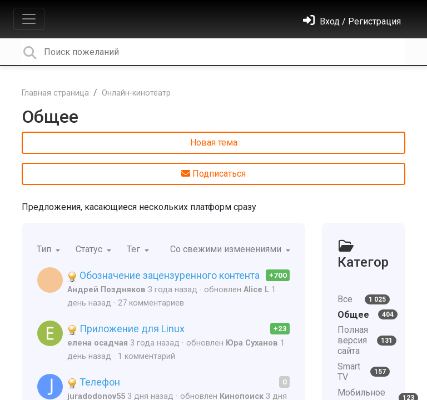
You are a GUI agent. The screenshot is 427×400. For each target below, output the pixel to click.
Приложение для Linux (126, 328)
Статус (90, 249)
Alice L (256, 289)
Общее (50, 116)
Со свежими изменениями (227, 249)
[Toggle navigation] (28, 19)
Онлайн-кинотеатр (136, 93)
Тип (45, 249)
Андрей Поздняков (106, 289)
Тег (134, 249)
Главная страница (55, 93)
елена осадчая (97, 343)
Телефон (93, 382)
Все (363, 299)
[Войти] (352, 21)
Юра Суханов (252, 343)
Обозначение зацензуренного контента (163, 275)
